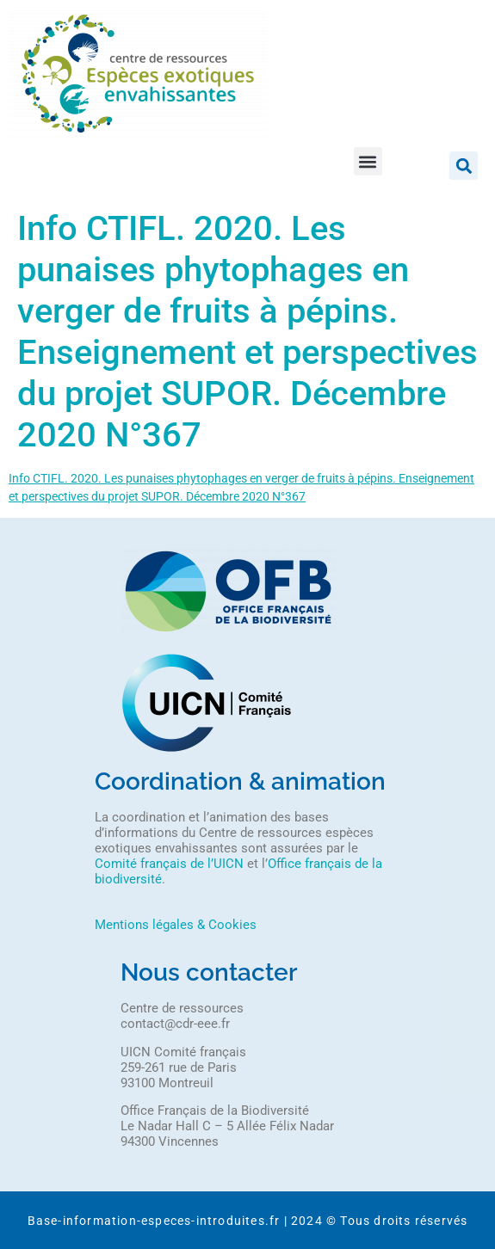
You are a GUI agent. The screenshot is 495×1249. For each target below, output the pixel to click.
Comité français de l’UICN (169, 863)
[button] (368, 161)
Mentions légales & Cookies (176, 924)
